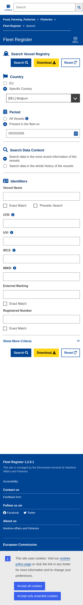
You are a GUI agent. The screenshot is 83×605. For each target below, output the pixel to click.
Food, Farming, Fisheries (19, 19)
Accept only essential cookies (37, 596)
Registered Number (17, 310)
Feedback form (12, 497)
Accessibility (10, 481)
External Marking (15, 286)
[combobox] (43, 98)
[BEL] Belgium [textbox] (18, 98)
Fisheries (46, 19)
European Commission (20, 544)
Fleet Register (12, 25)
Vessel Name (12, 187)
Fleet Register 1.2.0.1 (18, 462)
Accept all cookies (29, 586)
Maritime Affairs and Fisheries (21, 528)
